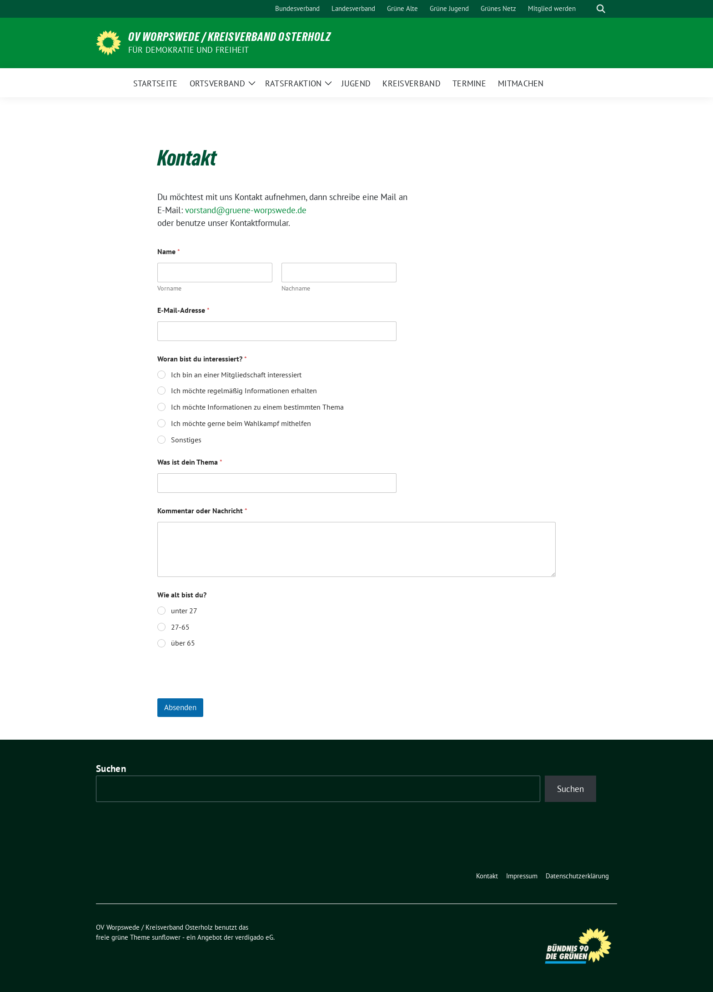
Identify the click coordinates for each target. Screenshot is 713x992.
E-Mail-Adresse (183, 310)
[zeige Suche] (601, 9)
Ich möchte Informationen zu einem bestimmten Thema (257, 406)
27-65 (180, 626)
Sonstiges (186, 439)
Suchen (111, 768)
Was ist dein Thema (189, 462)
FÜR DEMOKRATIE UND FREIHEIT (188, 50)
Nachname (295, 288)
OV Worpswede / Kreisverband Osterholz (229, 37)
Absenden (180, 707)
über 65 (183, 642)
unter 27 (184, 610)
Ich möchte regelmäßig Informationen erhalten (244, 390)
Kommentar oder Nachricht (202, 510)
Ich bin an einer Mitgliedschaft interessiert (236, 374)
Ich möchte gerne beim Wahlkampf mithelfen (241, 423)
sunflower (166, 937)
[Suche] (588, 9)
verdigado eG (254, 937)
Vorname (169, 288)
